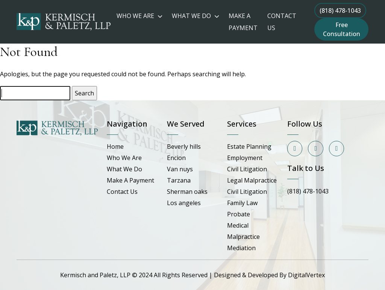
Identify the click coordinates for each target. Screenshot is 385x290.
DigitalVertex (306, 275)
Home (115, 146)
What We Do (124, 169)
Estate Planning (249, 146)
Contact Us (122, 191)
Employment (244, 158)
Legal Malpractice (252, 180)
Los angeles (184, 203)
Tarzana (179, 180)
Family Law (242, 203)
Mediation (241, 248)
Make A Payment (130, 180)
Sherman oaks (187, 191)
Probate (238, 214)
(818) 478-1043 (340, 10)
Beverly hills (184, 146)
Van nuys (180, 169)
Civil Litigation (247, 169)
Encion (176, 158)
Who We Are (124, 158)
